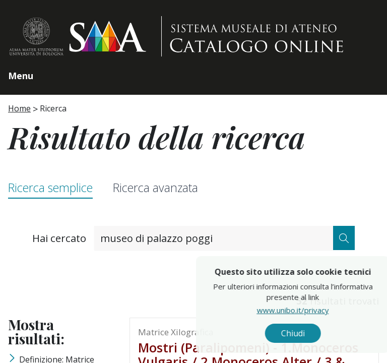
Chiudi (316, 333)
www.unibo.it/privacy (316, 310)
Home (19, 108)
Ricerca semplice (50, 187)
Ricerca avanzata (155, 187)
